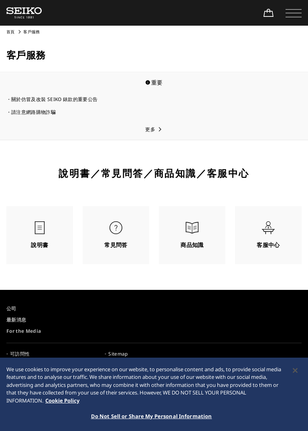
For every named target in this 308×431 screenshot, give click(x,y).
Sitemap (118, 353)
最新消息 (16, 319)
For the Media (23, 331)
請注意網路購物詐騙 (33, 112)
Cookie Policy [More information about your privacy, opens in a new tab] (62, 403)
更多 (150, 129)
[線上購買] (268, 13)
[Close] (295, 373)
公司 (11, 308)
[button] (293, 13)
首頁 (10, 31)
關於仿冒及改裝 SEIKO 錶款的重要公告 (54, 99)
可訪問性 (20, 353)
